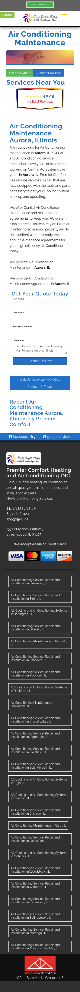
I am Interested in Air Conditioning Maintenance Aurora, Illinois (40, 348)
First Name (19, 299)
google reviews (57, 437)
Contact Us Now (40, 361)
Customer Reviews (48, 73)
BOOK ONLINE (40, 4)
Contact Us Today (40, 386)
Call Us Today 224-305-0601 (40, 379)
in (35, 581)
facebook (18, 437)
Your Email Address (23, 326)
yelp (35, 437)
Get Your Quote (19, 73)
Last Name (19, 312)
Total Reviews (40, 102)
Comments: (19, 340)
